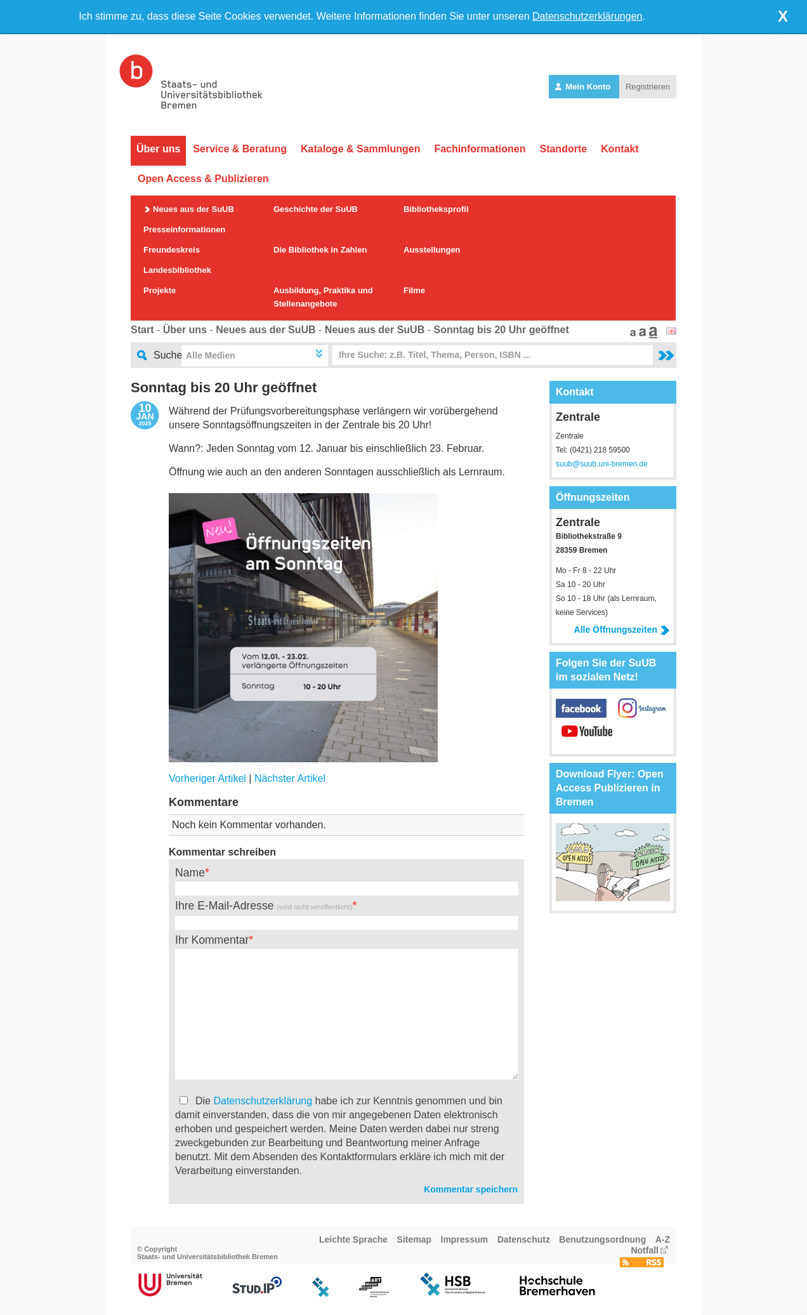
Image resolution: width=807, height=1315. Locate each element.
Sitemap (414, 1239)
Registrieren (648, 86)
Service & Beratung (240, 148)
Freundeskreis (171, 249)
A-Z (662, 1239)
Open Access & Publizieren (203, 178)
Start (142, 329)
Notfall (645, 1250)
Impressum (465, 1239)
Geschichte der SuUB (315, 209)
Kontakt (620, 148)
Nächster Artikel (289, 778)
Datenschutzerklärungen (587, 16)
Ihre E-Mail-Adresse (263, 905)
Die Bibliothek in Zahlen (320, 249)
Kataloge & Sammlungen (360, 148)
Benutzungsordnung (602, 1239)
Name (190, 872)
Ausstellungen (432, 249)
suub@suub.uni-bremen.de (602, 463)
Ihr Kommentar (212, 940)
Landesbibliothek (177, 270)
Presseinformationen (184, 229)
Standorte (563, 148)
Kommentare (204, 802)
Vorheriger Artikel (207, 778)
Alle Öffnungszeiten (622, 629)
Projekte (159, 290)
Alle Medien (210, 355)
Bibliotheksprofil (436, 209)
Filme (414, 290)
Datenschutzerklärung (262, 1100)
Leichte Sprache (353, 1239)
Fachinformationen (479, 148)
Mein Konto (584, 86)
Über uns (158, 148)
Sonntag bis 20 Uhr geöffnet (500, 329)
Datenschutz (523, 1239)
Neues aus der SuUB (193, 209)
